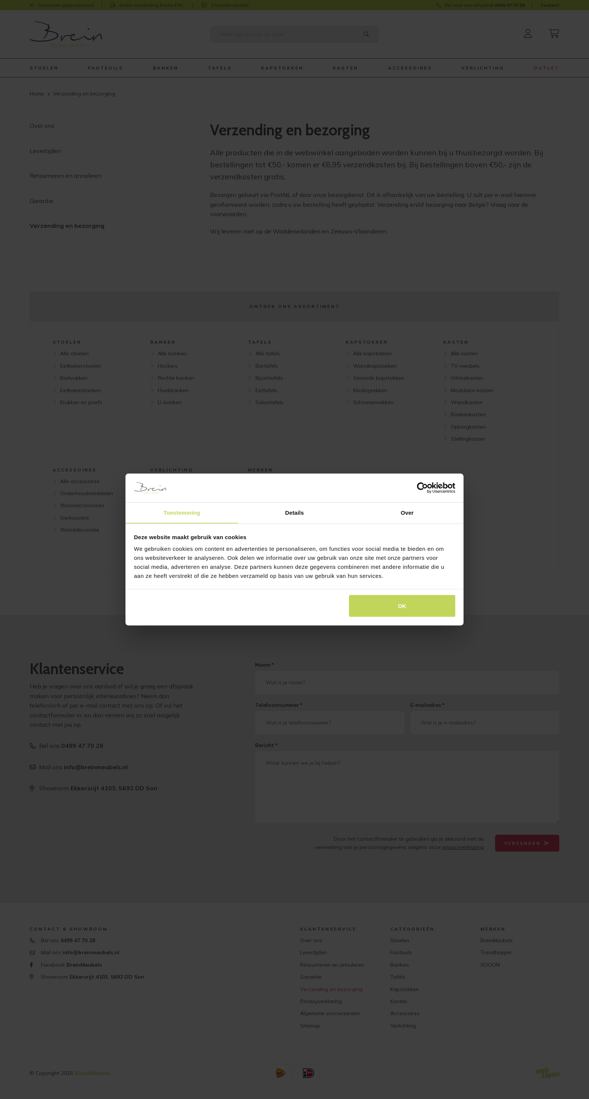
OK (402, 606)
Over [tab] (407, 512)
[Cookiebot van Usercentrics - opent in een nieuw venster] (422, 487)
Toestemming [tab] (181, 512)
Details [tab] (294, 512)
